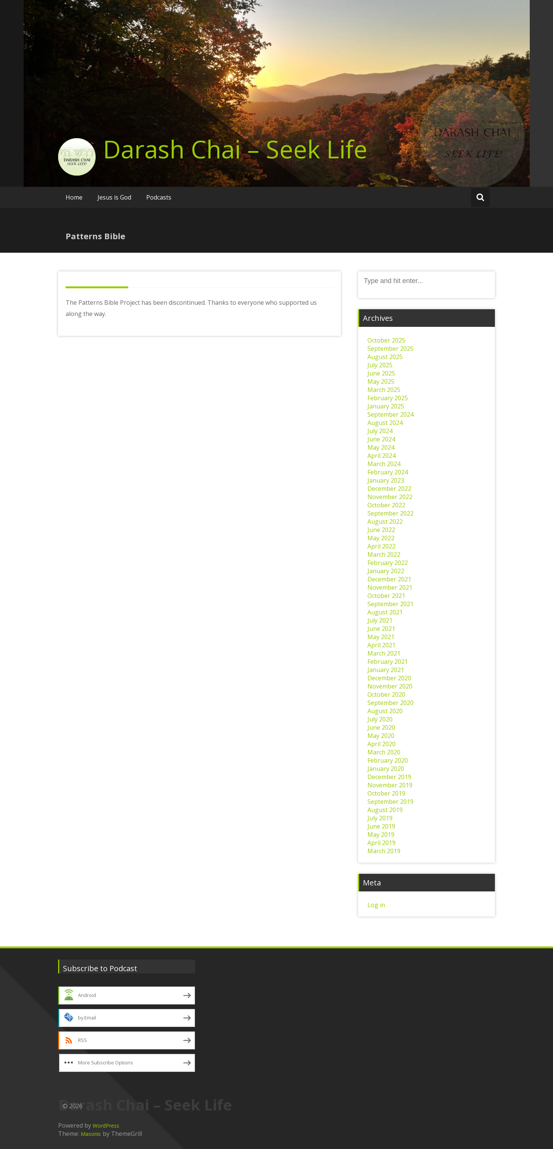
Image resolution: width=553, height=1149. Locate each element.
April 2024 (381, 456)
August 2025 (385, 357)
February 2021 (387, 661)
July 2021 (380, 620)
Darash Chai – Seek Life (235, 149)
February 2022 (387, 563)
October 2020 (386, 694)
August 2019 (385, 810)
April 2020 (381, 744)
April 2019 (381, 843)
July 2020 (380, 719)
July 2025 (380, 365)
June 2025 (381, 373)
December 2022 (389, 488)
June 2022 (381, 530)
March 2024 (383, 464)
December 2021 (389, 579)
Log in (376, 905)
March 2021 (383, 653)
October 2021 (386, 596)
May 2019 (380, 834)
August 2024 (385, 423)
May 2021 (380, 637)
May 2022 (380, 538)
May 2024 (380, 447)
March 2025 (383, 390)
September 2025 (390, 348)
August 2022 (385, 521)
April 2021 (381, 645)
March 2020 (383, 752)
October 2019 (386, 793)
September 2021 (390, 604)
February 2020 (387, 760)
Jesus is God (114, 197)
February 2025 (387, 398)
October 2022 (386, 505)
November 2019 (389, 785)
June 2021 (381, 628)
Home (74, 197)
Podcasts (158, 197)
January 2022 (385, 571)
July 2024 (380, 431)
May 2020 (380, 736)
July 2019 (380, 818)
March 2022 (383, 554)
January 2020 (385, 769)
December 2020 (389, 678)
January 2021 (385, 670)
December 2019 (389, 777)
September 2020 (390, 703)
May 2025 (380, 381)
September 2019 (390, 801)
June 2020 (381, 727)
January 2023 (385, 480)
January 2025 (385, 406)
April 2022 (381, 546)
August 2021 (385, 612)
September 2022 (390, 513)
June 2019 (381, 826)
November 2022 (389, 497)
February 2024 (387, 472)
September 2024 (390, 414)
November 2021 (389, 587)
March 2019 (383, 851)
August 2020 (385, 711)
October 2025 (386, 340)
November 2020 (389, 686)
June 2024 (381, 439)
